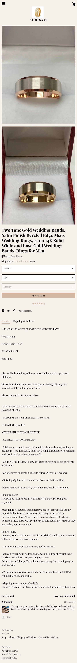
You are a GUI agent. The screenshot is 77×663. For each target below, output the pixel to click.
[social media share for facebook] (3, 310)
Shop (4, 637)
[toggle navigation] (3, 3)
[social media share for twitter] (8, 310)
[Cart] (73, 4)
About (12, 637)
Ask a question (25, 310)
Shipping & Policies (23, 321)
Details (6, 321)
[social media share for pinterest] (14, 310)
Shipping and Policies (27, 637)
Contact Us (44, 637)
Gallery (54, 637)
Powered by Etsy (9, 658)
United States (22, 261)
